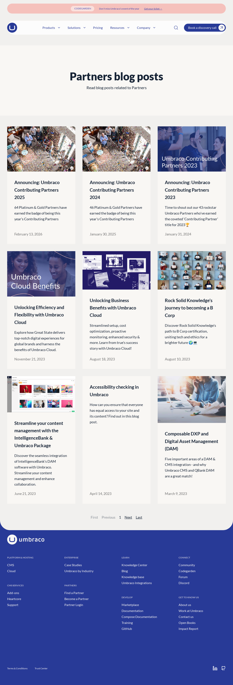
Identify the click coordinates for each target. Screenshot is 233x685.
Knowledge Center (134, 565)
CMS (10, 565)
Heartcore (14, 599)
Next (128, 517)
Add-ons (13, 593)
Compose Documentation (139, 617)
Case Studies (73, 565)
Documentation (132, 611)
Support (12, 605)
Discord (184, 583)
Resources (127, 27)
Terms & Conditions (17, 668)
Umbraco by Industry (78, 571)
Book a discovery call (206, 27)
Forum (183, 577)
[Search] (176, 27)
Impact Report (188, 628)
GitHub (127, 628)
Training (127, 623)
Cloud (11, 571)
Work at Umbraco (191, 611)
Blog (125, 571)
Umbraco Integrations (137, 583)
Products (58, 27)
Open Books (187, 623)
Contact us (186, 617)
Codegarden (187, 571)
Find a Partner (74, 593)
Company (153, 27)
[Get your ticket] (153, 8)
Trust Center (41, 668)
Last (139, 517)
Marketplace (130, 605)
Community (187, 565)
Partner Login (73, 605)
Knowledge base (133, 577)
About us (185, 605)
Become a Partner (76, 599)
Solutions (84, 27)
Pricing (105, 27)
